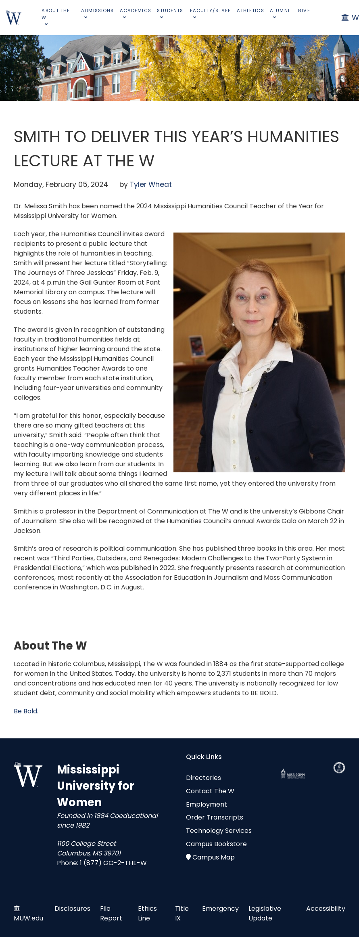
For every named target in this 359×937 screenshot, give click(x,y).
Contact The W (210, 791)
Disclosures (72, 908)
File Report (111, 913)
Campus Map (213, 857)
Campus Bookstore (216, 844)
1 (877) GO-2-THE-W (113, 863)
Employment (206, 804)
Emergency (220, 908)
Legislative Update (264, 913)
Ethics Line (147, 913)
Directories (203, 777)
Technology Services (219, 830)
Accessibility (325, 908)
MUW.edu (28, 918)
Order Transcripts (214, 817)
